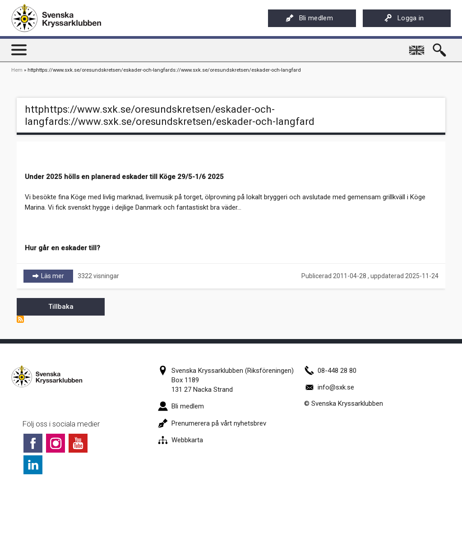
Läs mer (57, 276)
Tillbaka (61, 307)
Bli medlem (309, 18)
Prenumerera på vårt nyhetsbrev (212, 423)
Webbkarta (180, 440)
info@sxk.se (329, 387)
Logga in (404, 18)
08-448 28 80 (330, 371)
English (417, 47)
